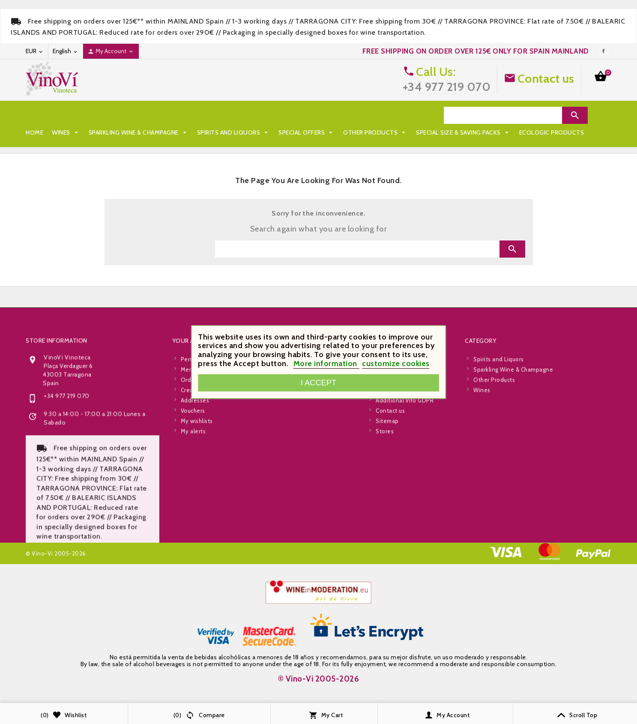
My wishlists (197, 530)
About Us (388, 499)
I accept (318, 382)
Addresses (195, 510)
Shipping (388, 469)
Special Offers (306, 115)
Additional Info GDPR (405, 510)
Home (34, 115)
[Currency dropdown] (35, 51)
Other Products (375, 115)
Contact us (545, 78)
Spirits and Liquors (233, 115)
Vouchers (193, 520)
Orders (190, 489)
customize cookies (396, 363)
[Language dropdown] (65, 51)
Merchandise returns (209, 479)
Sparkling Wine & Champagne (138, 115)
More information (326, 363)
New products (297, 479)
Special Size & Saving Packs (77, 132)
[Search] (503, 115)
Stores (385, 541)
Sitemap (387, 530)
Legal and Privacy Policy (408, 479)
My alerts (193, 541)
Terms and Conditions (406, 489)
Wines (66, 115)
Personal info (199, 469)
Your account (196, 450)
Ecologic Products (165, 132)
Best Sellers (294, 489)
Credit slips (196, 499)
